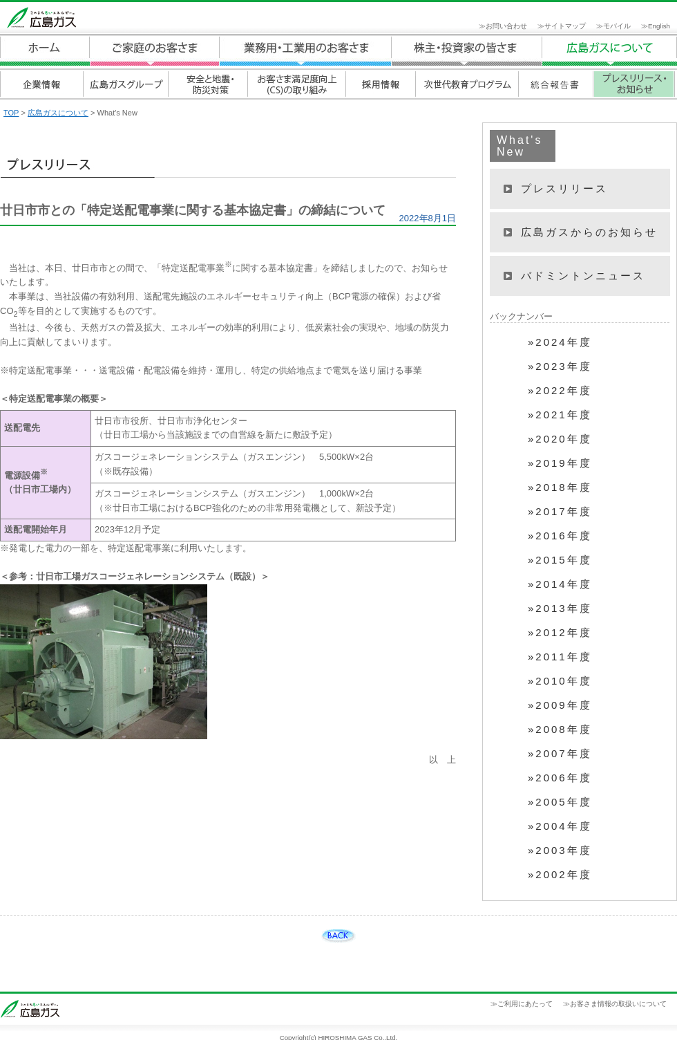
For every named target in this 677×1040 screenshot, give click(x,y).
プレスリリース (564, 188)
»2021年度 (560, 414)
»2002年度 (560, 874)
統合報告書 (555, 84)
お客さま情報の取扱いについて (618, 1004)
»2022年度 (560, 390)
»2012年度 (560, 632)
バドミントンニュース (583, 275)
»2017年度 (560, 511)
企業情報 (41, 84)
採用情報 (380, 84)
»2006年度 (560, 777)
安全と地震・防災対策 (207, 84)
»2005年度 (560, 802)
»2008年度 (560, 729)
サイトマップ (565, 26)
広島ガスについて (467, 51)
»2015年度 (560, 560)
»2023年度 (560, 366)
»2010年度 (560, 681)
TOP (11, 113)
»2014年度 (560, 584)
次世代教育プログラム (466, 84)
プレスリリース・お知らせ (634, 84)
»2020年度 (560, 439)
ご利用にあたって (525, 1004)
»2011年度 (560, 656)
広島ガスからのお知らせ (589, 232)
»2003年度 (560, 850)
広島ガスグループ (125, 84)
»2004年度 (560, 826)
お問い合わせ (506, 26)
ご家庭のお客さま (154, 51)
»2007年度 (560, 753)
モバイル (617, 26)
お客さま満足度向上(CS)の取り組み (296, 84)
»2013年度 (560, 608)
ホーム (45, 51)
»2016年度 (560, 535)
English (659, 26)
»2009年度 (560, 705)
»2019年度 (560, 463)
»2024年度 (560, 342)
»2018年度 (560, 487)
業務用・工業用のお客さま (305, 51)
